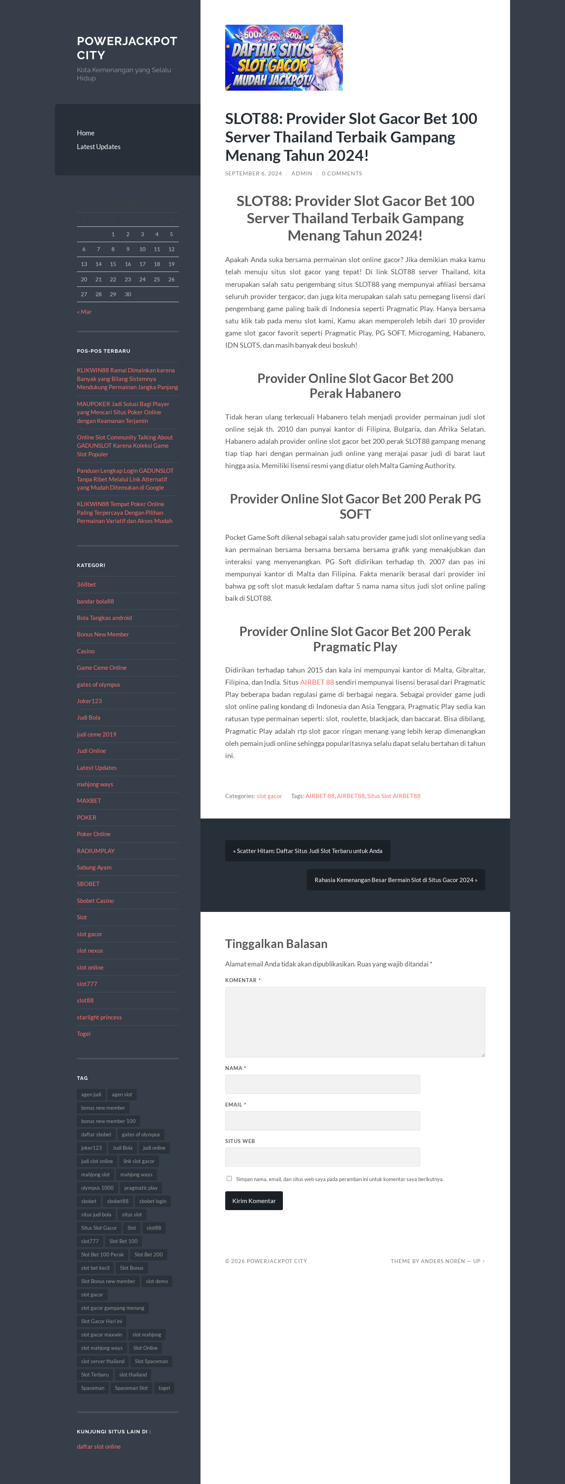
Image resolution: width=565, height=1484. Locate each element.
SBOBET (88, 883)
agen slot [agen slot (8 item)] (122, 1094)
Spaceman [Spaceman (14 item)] (92, 1388)
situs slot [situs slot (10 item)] (132, 1214)
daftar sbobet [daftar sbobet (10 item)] (96, 1134)
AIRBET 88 (317, 682)
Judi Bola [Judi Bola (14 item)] (123, 1148)
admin (302, 173)
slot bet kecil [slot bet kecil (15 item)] (95, 1268)
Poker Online (94, 833)
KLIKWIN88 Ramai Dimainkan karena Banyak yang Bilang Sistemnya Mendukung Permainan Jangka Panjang (127, 378)
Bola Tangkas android (104, 617)
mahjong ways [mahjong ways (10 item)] (136, 1174)
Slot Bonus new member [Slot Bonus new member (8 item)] (108, 1281)
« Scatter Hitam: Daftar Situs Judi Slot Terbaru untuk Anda (308, 850)
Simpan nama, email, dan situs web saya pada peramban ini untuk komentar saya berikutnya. (340, 1179)
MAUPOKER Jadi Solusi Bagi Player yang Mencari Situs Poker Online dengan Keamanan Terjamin (123, 412)
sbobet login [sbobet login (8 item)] (152, 1201)
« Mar (84, 311)
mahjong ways (95, 784)
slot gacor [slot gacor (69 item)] (92, 1294)
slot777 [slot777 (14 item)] (90, 1241)
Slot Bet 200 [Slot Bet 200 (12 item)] (149, 1254)
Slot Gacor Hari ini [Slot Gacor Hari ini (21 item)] (101, 1321)
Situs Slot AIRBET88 (394, 795)
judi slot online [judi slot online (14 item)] (97, 1161)
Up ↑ (479, 1261)
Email (235, 1104)
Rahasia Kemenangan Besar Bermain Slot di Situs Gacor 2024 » (396, 879)
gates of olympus (98, 684)
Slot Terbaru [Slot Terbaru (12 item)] (95, 1374)
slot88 (85, 1000)
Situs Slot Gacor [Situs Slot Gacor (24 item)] (99, 1228)
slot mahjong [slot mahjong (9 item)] (147, 1334)
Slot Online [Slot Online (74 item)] (145, 1348)
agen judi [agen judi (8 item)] (91, 1094)
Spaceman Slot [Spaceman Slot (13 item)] (131, 1388)
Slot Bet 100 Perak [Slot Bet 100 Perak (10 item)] (102, 1254)
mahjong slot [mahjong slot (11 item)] (95, 1174)
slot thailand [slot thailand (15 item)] (133, 1374)
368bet (86, 584)
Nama (235, 1068)
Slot (82, 917)
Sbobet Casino (95, 900)
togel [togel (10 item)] (164, 1388)
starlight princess (99, 1017)
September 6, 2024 (253, 173)
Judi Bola (88, 717)
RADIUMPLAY (96, 850)
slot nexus (90, 950)
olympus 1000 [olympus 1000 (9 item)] (97, 1188)
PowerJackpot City (277, 1261)
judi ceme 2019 (97, 734)
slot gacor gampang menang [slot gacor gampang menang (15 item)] (112, 1308)
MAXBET (89, 800)
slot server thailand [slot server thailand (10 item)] (102, 1361)
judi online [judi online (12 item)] (154, 1148)
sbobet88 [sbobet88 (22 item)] (118, 1201)
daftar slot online (99, 1446)
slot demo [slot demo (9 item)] (157, 1281)
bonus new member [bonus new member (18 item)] (103, 1108)
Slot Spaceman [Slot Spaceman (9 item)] (151, 1361)
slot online (90, 967)
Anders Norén (443, 1261)
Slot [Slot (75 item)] (132, 1228)
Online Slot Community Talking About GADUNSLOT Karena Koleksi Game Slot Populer (125, 446)
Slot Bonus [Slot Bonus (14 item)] (132, 1268)
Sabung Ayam (94, 867)
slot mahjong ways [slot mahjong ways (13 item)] (102, 1348)
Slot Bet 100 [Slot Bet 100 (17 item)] (123, 1241)
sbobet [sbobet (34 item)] (89, 1201)
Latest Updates (98, 146)
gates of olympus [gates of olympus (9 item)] (141, 1134)
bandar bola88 (95, 601)
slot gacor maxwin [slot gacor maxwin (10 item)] (101, 1334)
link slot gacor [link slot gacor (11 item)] (139, 1161)
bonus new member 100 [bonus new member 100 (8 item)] (108, 1121)
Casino (86, 650)
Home (86, 133)
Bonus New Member (103, 634)
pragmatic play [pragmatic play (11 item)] (141, 1188)
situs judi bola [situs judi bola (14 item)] (96, 1214)
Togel (84, 1033)
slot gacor (89, 933)
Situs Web (240, 1141)
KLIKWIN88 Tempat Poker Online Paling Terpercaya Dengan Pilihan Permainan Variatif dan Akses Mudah (124, 512)
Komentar (243, 980)
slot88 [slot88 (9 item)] (154, 1228)
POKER (87, 817)
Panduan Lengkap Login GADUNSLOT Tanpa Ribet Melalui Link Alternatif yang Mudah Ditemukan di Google (125, 479)
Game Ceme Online (102, 667)
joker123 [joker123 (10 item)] (91, 1148)
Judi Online (91, 750)
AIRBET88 (351, 795)
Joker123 (89, 700)
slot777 (87, 983)
